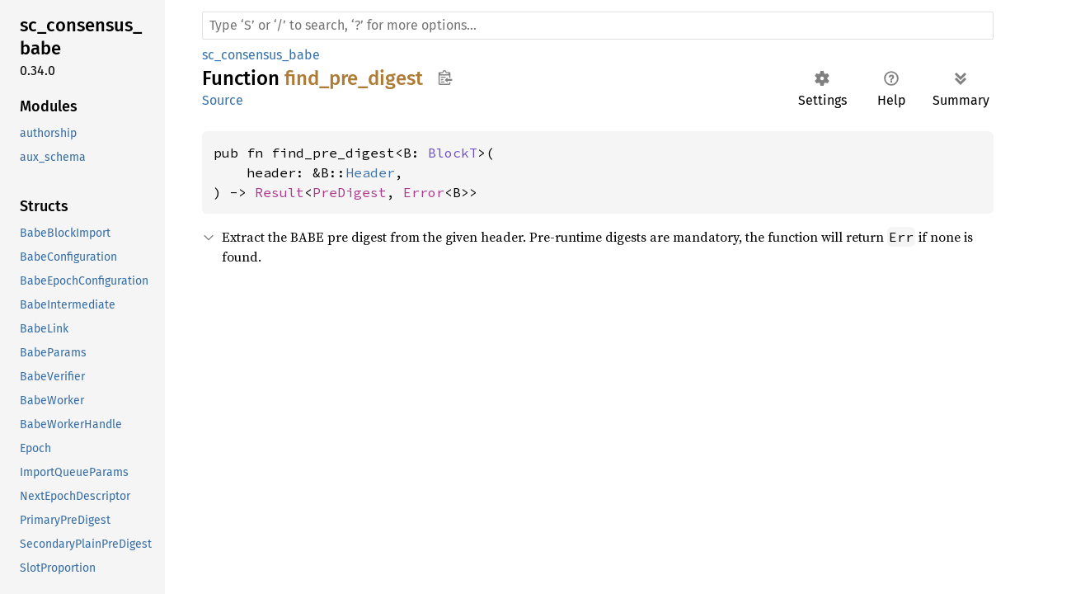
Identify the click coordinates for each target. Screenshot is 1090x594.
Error (423, 192)
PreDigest (349, 192)
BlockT (452, 152)
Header (370, 172)
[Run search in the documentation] (598, 26)
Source (222, 100)
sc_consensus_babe (261, 55)
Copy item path (444, 78)
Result (279, 192)
